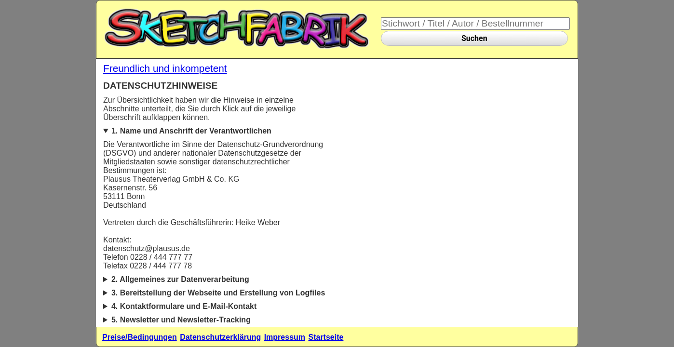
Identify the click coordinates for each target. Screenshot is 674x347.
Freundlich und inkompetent (165, 68)
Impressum (284, 337)
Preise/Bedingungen (139, 337)
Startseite (325, 337)
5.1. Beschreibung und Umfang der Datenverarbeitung (216, 322)
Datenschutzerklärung (220, 337)
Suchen (474, 38)
